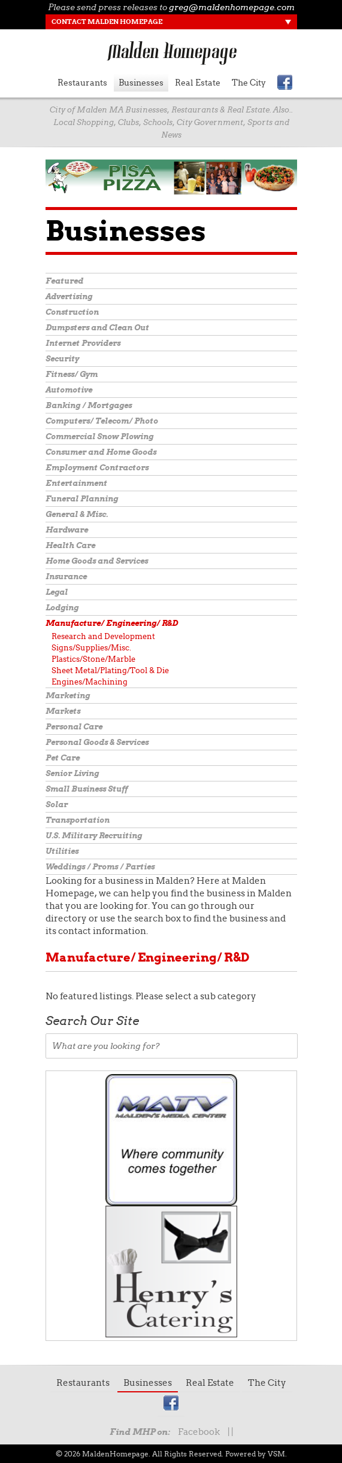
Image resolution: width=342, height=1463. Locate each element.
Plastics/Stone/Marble (93, 659)
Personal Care (74, 726)
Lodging (62, 607)
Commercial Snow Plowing (99, 436)
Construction (72, 312)
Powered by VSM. (256, 1453)
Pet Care (63, 757)
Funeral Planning (82, 498)
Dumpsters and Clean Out (97, 327)
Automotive (69, 389)
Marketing (68, 695)
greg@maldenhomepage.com (232, 7)
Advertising (69, 296)
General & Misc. (77, 514)
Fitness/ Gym (72, 374)
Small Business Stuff (87, 788)
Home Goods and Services (97, 560)
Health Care (70, 545)
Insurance (66, 576)
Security (62, 358)
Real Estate (197, 82)
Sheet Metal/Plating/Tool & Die (110, 670)
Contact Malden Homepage (107, 21)
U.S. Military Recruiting (94, 835)
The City (249, 82)
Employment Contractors (97, 467)
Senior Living (72, 773)
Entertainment (76, 483)
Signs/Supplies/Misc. (91, 647)
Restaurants (82, 82)
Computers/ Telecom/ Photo (102, 420)
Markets (63, 711)
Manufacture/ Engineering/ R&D (112, 623)
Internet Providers (83, 343)
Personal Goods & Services (97, 742)
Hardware (67, 529)
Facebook (199, 1431)
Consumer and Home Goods (101, 452)
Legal (57, 592)
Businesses (141, 82)
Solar (57, 804)
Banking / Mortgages (89, 405)
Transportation (78, 820)
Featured (64, 280)
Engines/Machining (90, 681)
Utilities (62, 851)
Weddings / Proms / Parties (100, 866)
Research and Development (103, 636)
